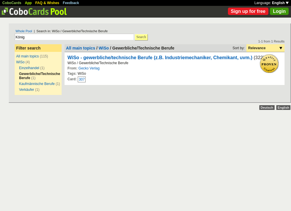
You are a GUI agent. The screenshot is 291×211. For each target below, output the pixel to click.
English (280, 3)
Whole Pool (24, 31)
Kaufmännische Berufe (37, 84)
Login (279, 11)
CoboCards (11, 3)
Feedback (71, 3)
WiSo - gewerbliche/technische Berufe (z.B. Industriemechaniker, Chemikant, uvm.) (159, 57)
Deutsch (266, 107)
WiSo (20, 62)
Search (141, 37)
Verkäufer (26, 90)
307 (82, 79)
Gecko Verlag (88, 68)
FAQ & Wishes (47, 3)
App (28, 3)
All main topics (27, 56)
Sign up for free (248, 11)
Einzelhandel (29, 68)
